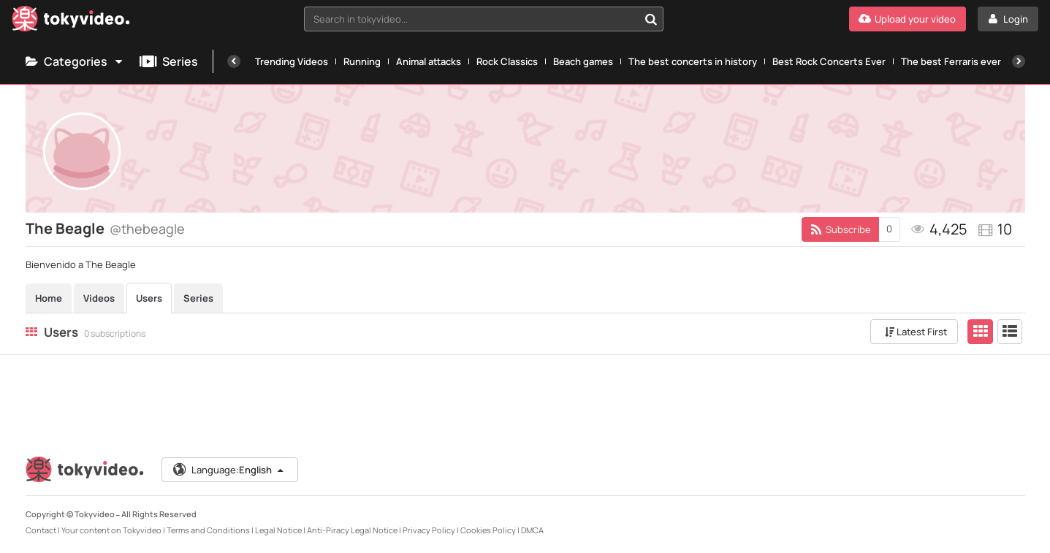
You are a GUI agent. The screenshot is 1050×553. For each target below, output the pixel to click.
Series (169, 61)
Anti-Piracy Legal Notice (352, 530)
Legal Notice (278, 530)
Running (362, 61)
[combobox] (483, 19)
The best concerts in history (692, 61)
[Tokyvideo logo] (71, 21)
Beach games (583, 61)
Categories (75, 61)
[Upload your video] (907, 19)
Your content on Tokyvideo (111, 530)
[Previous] (233, 61)
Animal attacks (428, 61)
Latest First (916, 331)
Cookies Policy (488, 530)
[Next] (1018, 61)
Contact (41, 530)
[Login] (1008, 19)
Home (48, 298)
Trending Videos (291, 61)
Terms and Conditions (208, 530)
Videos (99, 298)
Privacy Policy (429, 530)
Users (149, 298)
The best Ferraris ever (951, 61)
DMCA (532, 530)
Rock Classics (507, 61)
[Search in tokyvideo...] (651, 19)
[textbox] (471, 19)
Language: (228, 469)
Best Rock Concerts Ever (829, 61)
